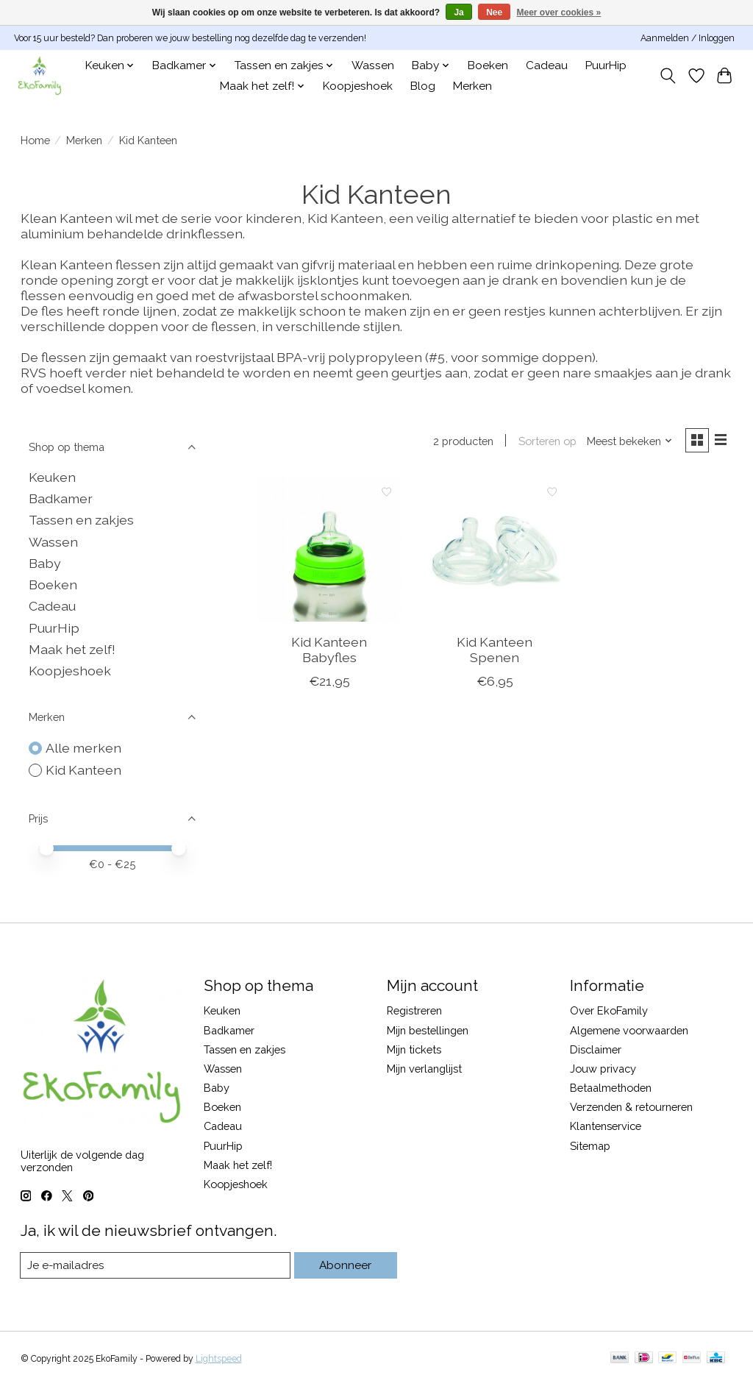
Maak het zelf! (72, 649)
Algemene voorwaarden (629, 1030)
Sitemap (590, 1146)
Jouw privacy (603, 1068)
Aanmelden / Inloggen (687, 38)
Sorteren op (544, 442)
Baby (45, 563)
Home (35, 140)
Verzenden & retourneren (631, 1107)
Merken (472, 86)
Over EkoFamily (609, 1010)
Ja (458, 12)
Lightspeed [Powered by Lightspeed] (219, 1359)
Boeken (488, 65)
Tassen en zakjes (81, 519)
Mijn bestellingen (427, 1030)
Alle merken (83, 748)
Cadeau (547, 65)
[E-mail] (156, 1265)
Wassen (372, 65)
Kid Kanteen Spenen (494, 651)
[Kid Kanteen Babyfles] (329, 550)
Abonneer (346, 1265)
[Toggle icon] (667, 76)
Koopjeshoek (358, 86)
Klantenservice (605, 1126)
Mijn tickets (414, 1049)
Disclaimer (595, 1049)
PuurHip (606, 65)
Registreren (414, 1010)
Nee (494, 12)
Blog (422, 86)
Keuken (52, 477)
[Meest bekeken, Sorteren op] (626, 442)
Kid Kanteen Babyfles (329, 651)
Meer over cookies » (559, 12)
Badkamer (61, 498)
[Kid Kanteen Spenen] (494, 550)
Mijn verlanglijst (424, 1068)
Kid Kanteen (83, 770)
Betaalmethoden (611, 1087)
